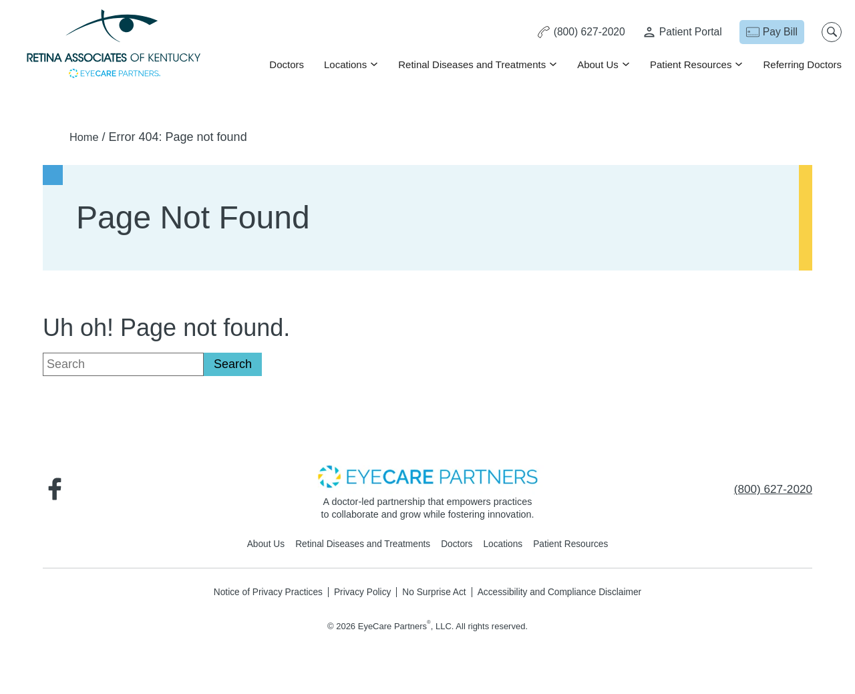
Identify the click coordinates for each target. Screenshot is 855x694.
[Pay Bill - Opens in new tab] (771, 32)
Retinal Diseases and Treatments (472, 64)
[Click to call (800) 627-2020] (576, 32)
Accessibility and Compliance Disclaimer (565, 592)
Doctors (286, 64)
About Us (598, 64)
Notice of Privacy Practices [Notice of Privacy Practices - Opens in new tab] (261, 592)
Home (85, 137)
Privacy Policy (360, 592)
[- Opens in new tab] (427, 475)
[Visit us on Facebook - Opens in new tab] (56, 489)
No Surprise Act (434, 592)
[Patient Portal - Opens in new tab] (680, 32)
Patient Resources (691, 64)
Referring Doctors (802, 64)
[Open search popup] (832, 32)
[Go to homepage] (113, 45)
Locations (345, 64)
